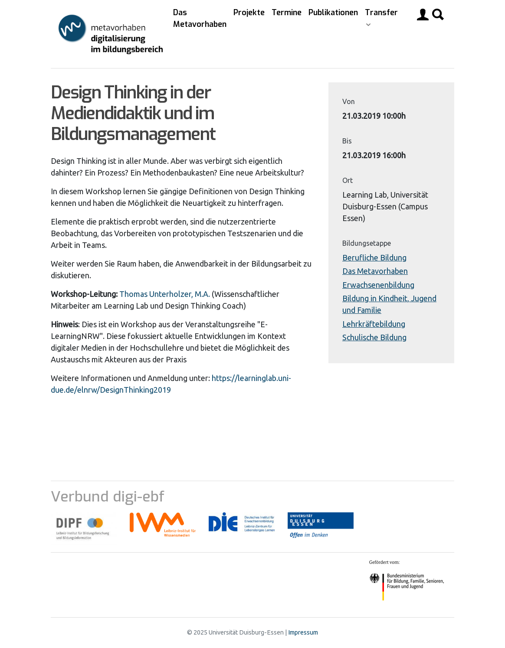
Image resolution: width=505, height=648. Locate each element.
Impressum (303, 632)
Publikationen (333, 12)
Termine (287, 12)
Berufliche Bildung (374, 257)
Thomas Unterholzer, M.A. (164, 294)
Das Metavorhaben (199, 18)
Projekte (249, 12)
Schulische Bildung (374, 337)
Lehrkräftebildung (373, 323)
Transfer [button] (381, 12)
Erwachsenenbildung (378, 284)
